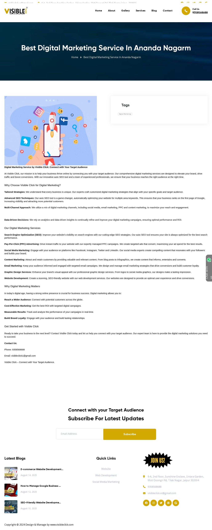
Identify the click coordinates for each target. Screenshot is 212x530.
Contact (167, 12)
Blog (154, 12)
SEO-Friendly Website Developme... (41, 502)
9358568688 (152, 487)
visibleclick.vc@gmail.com (20, 3)
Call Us (195, 12)
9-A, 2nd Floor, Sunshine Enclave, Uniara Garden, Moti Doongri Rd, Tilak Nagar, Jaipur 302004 (176, 478)
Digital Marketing (125, 114)
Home (98, 12)
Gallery (125, 12)
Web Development (106, 475)
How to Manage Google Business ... (41, 486)
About (111, 12)
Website (106, 469)
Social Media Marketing (106, 481)
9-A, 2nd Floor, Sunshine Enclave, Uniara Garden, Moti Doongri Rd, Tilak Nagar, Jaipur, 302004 (89, 3)
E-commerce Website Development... (42, 469)
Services (140, 12)
